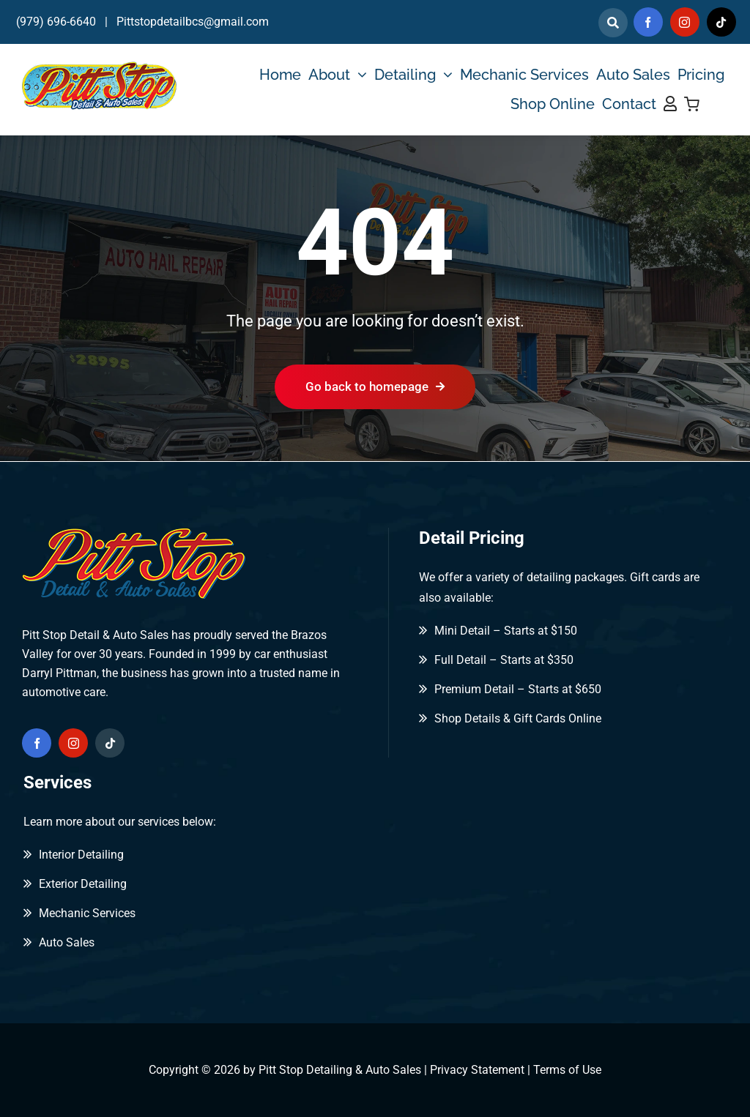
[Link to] (613, 22)
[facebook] (648, 22)
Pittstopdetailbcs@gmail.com (192, 22)
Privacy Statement (477, 1070)
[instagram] (684, 22)
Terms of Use (567, 1070)
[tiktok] (721, 22)
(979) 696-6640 (56, 22)
